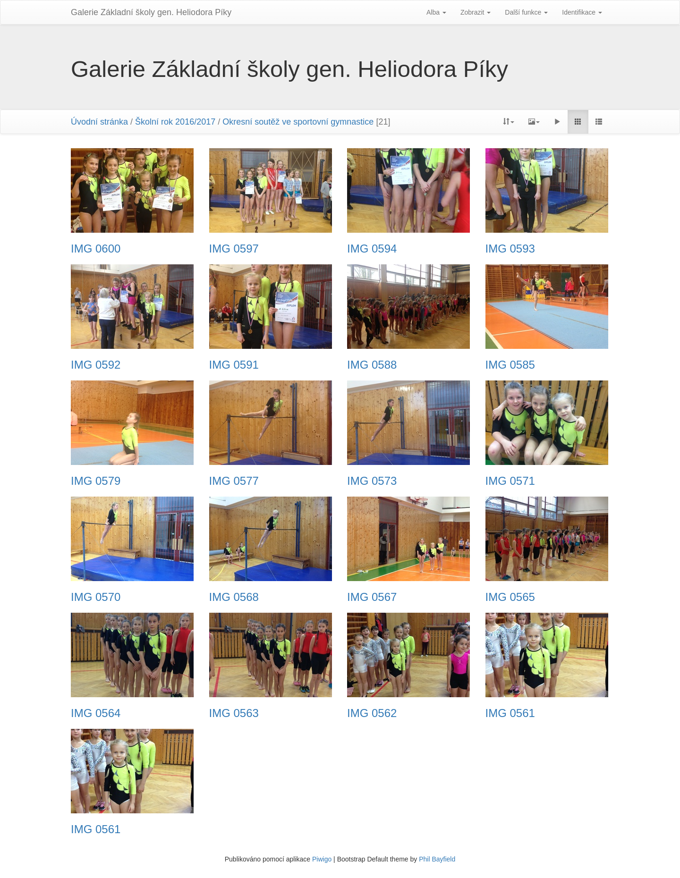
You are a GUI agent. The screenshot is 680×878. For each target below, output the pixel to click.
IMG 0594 (372, 249)
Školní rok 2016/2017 (175, 122)
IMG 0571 (510, 481)
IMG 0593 (510, 249)
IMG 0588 (372, 365)
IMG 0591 (234, 365)
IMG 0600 (95, 249)
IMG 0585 (510, 365)
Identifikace (582, 12)
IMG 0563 (234, 713)
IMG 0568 (234, 597)
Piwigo (322, 859)
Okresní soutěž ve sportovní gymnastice (298, 122)
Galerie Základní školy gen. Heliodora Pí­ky (151, 12)
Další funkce (526, 12)
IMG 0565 (510, 597)
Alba (436, 12)
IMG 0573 (372, 481)
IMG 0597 (234, 249)
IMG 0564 (95, 713)
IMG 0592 (95, 365)
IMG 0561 (510, 713)
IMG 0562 (372, 713)
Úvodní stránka (99, 122)
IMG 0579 (95, 481)
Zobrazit (475, 12)
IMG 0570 (95, 597)
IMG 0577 (234, 481)
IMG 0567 (372, 597)
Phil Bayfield (437, 859)
